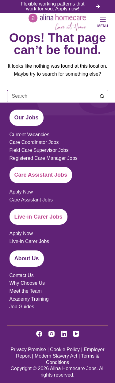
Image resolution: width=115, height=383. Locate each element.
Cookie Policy (65, 349)
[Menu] (102, 22)
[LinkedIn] (64, 334)
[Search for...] (51, 96)
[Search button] (102, 96)
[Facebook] (39, 334)
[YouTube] (76, 334)
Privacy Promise (28, 349)
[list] (57, 6)
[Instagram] (51, 334)
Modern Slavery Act (56, 356)
